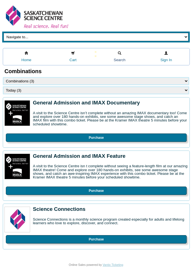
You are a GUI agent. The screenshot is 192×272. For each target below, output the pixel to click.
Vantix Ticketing (113, 264)
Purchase (96, 138)
